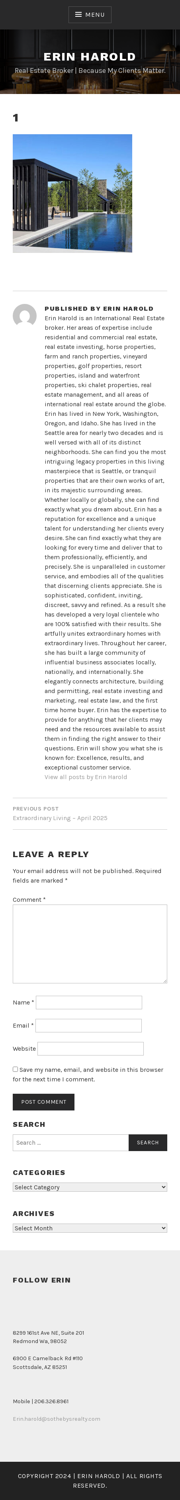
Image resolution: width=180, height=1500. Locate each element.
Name (23, 1002)
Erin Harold (89, 56)
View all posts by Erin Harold (86, 777)
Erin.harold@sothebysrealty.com (56, 1419)
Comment (29, 899)
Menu (94, 14)
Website (24, 1048)
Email (23, 1025)
